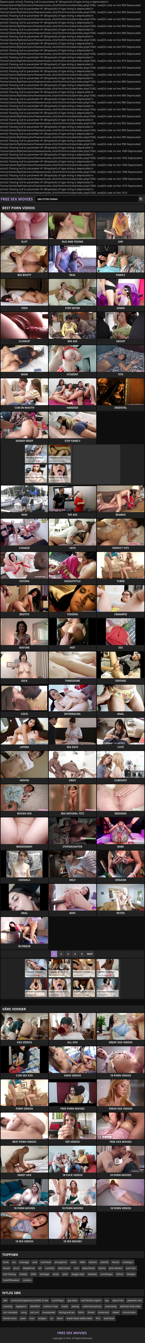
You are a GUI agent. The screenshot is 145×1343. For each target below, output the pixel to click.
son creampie (10, 1312)
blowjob (131, 1274)
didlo (82, 1262)
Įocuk (16, 1268)
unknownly (110, 1306)
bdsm (60, 1318)
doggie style (77, 1274)
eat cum (34, 1312)
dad (5, 1300)
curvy (24, 1312)
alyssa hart (118, 1300)
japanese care (134, 1300)
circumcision (129, 1312)
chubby (23, 1274)
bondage (44, 1274)
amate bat (103, 1312)
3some (101, 1268)
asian (73, 1262)
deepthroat (29, 1268)
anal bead (46, 1262)
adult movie (64, 1268)
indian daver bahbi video (79, 1318)
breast (6, 1268)
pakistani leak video (130, 1306)
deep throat (88, 1268)
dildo (33, 1274)
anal (35, 1262)
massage (24, 1262)
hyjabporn (21, 1306)
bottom (93, 1262)
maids (65, 1306)
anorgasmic (61, 1262)
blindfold (35, 1306)
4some (115, 1262)
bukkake (92, 1274)
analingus (128, 1262)
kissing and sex (67, 1312)
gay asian (72, 1300)
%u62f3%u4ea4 (11, 1280)
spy (107, 1300)
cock (76, 1268)
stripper (42, 1318)
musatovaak (48, 1312)
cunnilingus (106, 1274)
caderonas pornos (92, 1306)
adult (65, 1274)
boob (6, 1262)
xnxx (32, 1318)
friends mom (9, 1318)
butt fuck (131, 1268)
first (98, 1318)
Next (90, 953)
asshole (104, 1262)
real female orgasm (91, 1300)
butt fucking (9, 1274)
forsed (91, 1312)
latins (81, 1312)
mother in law (50, 1306)
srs (51, 1318)
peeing (75, 1306)
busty (56, 1274)
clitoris (119, 1274)
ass (14, 1262)
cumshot (49, 1268)
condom (27, 1280)
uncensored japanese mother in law (29, 1300)
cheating (7, 1306)
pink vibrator (115, 1268)
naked (115, 1312)
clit (39, 1268)
